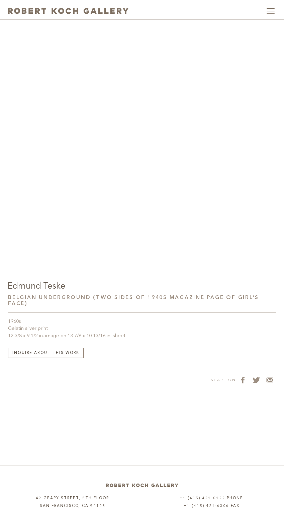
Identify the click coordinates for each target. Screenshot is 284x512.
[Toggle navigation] (270, 11)
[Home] (142, 485)
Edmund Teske (36, 286)
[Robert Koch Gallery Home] (68, 11)
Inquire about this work (45, 353)
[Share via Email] (269, 379)
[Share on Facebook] (242, 379)
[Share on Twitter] (256, 379)
